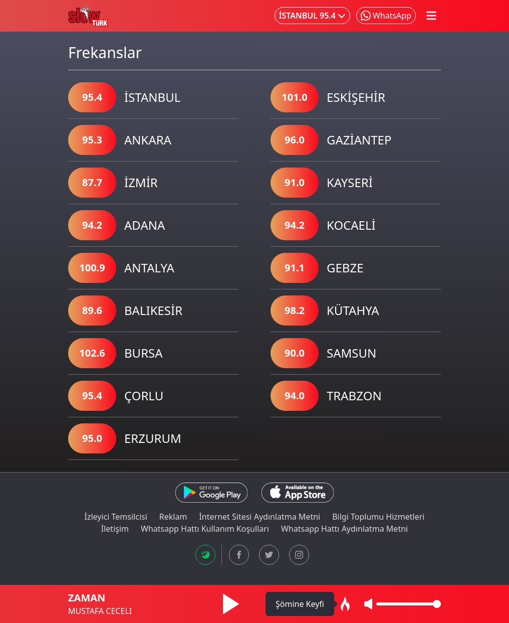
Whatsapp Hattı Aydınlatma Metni (344, 528)
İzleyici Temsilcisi (116, 516)
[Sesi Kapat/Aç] (368, 604)
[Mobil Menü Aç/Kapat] (431, 15)
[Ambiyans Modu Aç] (345, 604)
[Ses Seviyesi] (408, 603)
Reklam (173, 516)
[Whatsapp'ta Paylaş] (386, 15)
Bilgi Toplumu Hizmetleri (378, 516)
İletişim (115, 528)
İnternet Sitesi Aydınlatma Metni (259, 516)
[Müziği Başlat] (231, 604)
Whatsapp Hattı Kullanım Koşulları (205, 528)
